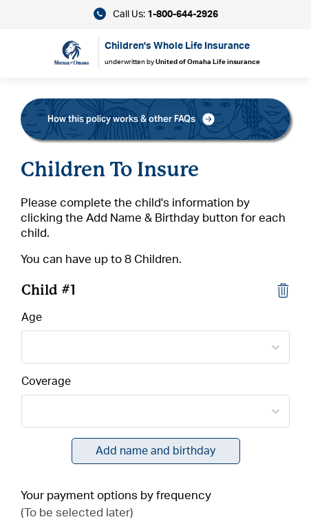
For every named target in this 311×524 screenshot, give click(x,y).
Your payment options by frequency (116, 495)
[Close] (283, 289)
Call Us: (156, 14)
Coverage (46, 381)
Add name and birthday (155, 451)
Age (31, 317)
